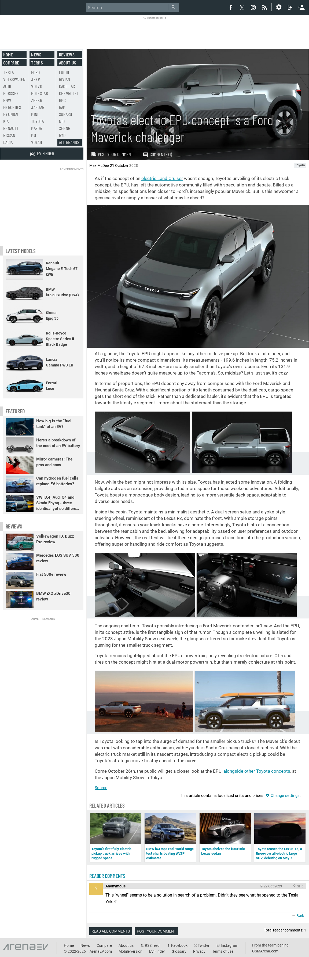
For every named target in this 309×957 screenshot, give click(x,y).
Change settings (283, 795)
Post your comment (112, 154)
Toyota (37, 121)
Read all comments (110, 931)
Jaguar (37, 107)
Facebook (179, 945)
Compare (11, 63)
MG (33, 135)
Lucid (64, 72)
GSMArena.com (265, 951)
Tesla (8, 72)
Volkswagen (14, 79)
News (36, 54)
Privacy (199, 951)
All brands (69, 142)
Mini (34, 114)
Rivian (64, 79)
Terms (37, 63)
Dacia (8, 142)
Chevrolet (69, 93)
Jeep (35, 79)
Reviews (67, 54)
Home (8, 54)
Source (101, 787)
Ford (35, 72)
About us (67, 63)
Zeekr (36, 100)
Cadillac (67, 86)
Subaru (65, 114)
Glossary (179, 951)
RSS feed (152, 945)
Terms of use (222, 951)
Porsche (11, 93)
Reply (300, 916)
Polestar (39, 93)
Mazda (36, 128)
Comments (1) (157, 154)
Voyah (36, 142)
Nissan (9, 135)
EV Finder (157, 951)
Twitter (203, 945)
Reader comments (107, 876)
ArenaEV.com (101, 951)
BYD (62, 135)
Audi (7, 86)
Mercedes (12, 107)
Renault (11, 128)
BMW (7, 100)
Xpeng (65, 128)
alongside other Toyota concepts (256, 771)
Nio (62, 121)
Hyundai (10, 114)
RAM (62, 107)
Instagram (229, 945)
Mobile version (130, 951)
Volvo (36, 86)
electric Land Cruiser (162, 178)
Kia (6, 121)
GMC (62, 100)
